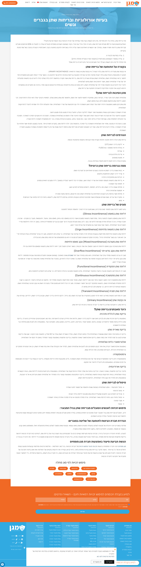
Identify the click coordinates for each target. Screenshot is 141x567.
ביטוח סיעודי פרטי (91, 533)
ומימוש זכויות (83, 446)
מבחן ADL (93, 541)
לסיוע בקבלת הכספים (125, 562)
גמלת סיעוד (92, 536)
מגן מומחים (122, 446)
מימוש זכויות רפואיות (81, 28)
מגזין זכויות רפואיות (67, 14)
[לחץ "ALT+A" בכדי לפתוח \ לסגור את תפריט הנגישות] (2, 564)
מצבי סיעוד (93, 539)
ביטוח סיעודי (92, 526)
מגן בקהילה (128, 544)
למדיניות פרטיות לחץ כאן (105, 556)
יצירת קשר (39, 526)
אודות (130, 553)
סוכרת (70, 255)
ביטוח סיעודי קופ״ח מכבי (71, 533)
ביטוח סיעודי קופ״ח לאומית (70, 536)
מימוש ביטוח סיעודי (126, 536)
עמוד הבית (128, 530)
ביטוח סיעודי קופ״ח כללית (70, 530)
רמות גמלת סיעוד (55, 526)
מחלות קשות (76, 14)
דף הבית (90, 28)
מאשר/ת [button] (109, 562)
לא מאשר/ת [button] (97, 562)
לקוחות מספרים (127, 550)
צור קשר (129, 555)
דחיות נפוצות (92, 544)
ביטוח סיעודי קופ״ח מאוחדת (72, 540)
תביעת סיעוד (92, 446)
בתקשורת (129, 547)
